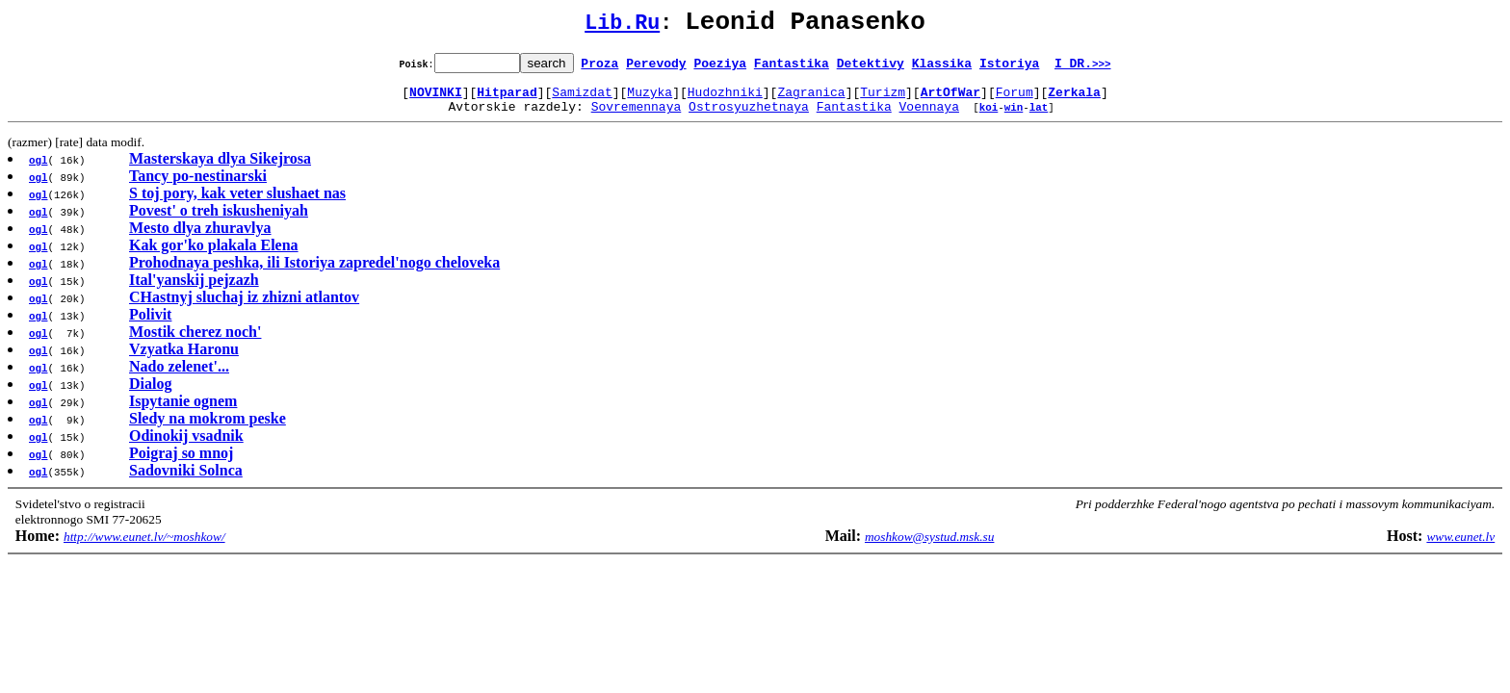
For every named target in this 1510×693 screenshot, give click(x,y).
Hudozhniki (725, 100)
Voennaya (929, 117)
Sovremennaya (636, 117)
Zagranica (811, 100)
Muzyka (649, 100)
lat (1039, 118)
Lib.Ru (622, 26)
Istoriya (1009, 68)
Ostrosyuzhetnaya (749, 117)
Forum (1014, 100)
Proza (599, 68)
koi (989, 118)
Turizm (882, 100)
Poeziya (719, 68)
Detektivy (870, 68)
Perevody (656, 68)
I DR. (1082, 68)
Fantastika (791, 68)
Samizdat (582, 100)
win (1014, 118)
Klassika (942, 68)
